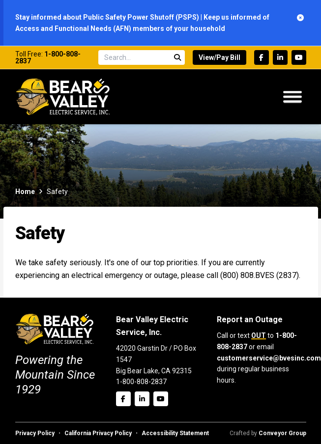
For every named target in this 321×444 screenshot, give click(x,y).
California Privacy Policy (98, 433)
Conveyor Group (282, 433)
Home (25, 191)
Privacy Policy (35, 433)
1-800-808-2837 (48, 57)
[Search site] (141, 57)
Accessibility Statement (175, 433)
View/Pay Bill (219, 57)
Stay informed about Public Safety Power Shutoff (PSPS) (108, 17)
